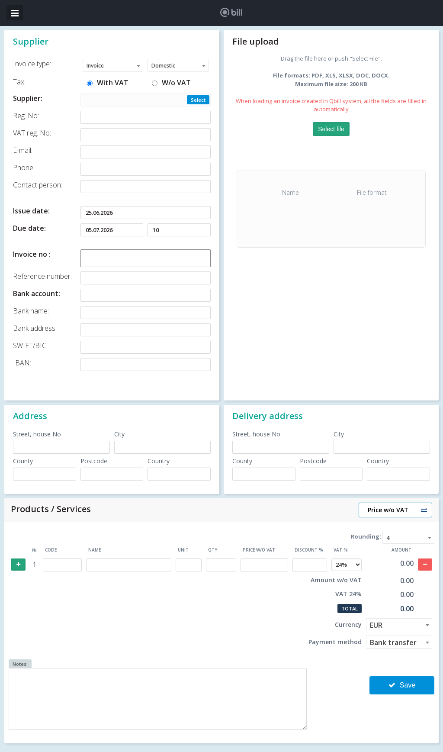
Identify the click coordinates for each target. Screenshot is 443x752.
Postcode (93, 461)
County (23, 461)
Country (159, 461)
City (119, 434)
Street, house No (37, 434)
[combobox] (113, 65)
